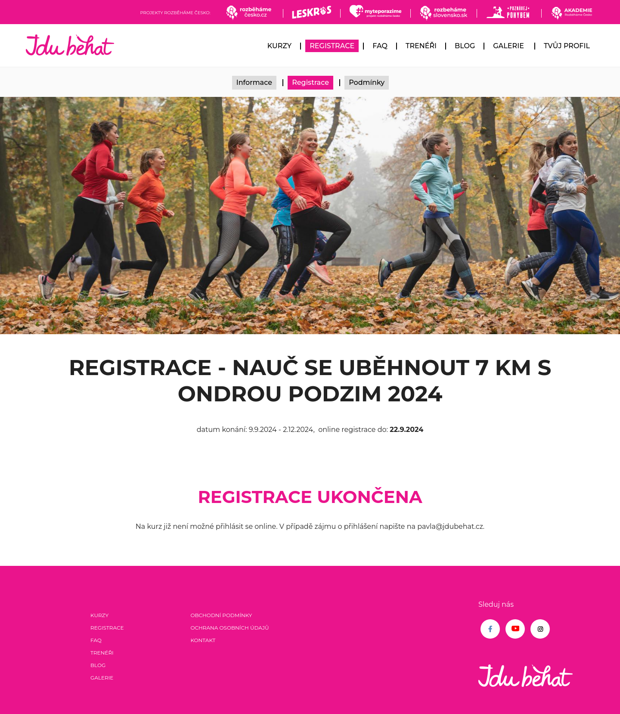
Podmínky (366, 82)
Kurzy (279, 46)
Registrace (332, 46)
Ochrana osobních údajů (229, 627)
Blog (465, 46)
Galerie (508, 46)
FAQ (380, 46)
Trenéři (421, 46)
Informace (254, 82)
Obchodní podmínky (221, 615)
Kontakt (202, 640)
